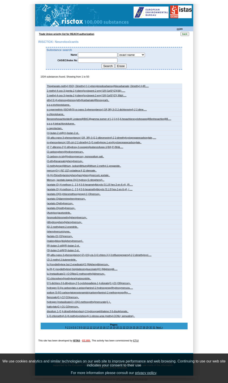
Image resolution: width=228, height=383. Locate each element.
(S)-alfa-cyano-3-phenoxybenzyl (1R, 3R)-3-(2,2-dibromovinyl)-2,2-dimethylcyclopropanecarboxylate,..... (101, 137)
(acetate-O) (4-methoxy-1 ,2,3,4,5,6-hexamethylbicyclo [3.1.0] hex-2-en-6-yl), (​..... (89, 189)
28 (144, 327)
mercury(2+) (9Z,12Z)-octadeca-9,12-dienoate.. (71, 170)
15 (101, 327)
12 (91, 327)
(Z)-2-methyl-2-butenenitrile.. (62, 259)
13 (94, 327)
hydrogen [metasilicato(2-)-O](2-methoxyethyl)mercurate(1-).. (79, 302)
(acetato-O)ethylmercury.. (60, 203)
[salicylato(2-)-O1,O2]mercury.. (63, 306)
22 (124, 327)
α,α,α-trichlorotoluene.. (59, 104)
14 (97, 327)
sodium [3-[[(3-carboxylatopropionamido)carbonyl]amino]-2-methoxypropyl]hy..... (89, 292)
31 (154, 327)
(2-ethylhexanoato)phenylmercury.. (65, 161)
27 (140, 327)
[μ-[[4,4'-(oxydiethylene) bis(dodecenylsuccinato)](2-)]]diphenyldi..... (82, 269)
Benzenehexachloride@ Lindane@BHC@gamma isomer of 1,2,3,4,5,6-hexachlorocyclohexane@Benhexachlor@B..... (109, 119)
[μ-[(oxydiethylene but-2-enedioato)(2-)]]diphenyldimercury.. (78, 264)
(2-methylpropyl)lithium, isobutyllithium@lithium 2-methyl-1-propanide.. (84, 165)
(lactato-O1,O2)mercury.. (60, 236)
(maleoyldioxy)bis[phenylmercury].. (65, 241)
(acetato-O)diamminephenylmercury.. (66, 198)
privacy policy (145, 373)
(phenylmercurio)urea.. (59, 231)
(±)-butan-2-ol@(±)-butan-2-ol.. (63, 133)
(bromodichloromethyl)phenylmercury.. (67, 217)
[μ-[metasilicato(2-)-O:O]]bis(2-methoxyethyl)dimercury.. (76, 273)
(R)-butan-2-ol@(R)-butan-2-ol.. (63, 245)
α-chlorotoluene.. (56, 114)
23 (127, 327)
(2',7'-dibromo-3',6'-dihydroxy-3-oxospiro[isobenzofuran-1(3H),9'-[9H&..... (85, 147)
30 (150, 327)
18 (111, 327)
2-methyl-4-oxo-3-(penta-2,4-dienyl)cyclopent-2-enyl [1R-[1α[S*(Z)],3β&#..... (86, 95)
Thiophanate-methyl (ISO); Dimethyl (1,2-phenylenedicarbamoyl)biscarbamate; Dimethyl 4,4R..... (98, 86)
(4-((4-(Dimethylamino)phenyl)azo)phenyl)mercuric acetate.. (78, 175)
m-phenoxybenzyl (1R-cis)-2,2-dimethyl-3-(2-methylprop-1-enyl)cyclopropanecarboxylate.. (94, 142)
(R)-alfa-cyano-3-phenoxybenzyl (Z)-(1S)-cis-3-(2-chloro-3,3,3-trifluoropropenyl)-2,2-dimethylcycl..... (99, 255)
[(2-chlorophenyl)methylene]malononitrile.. (69, 278)
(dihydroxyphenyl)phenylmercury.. (64, 222)
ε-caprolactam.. (55, 128)
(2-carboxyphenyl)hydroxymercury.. (65, 151)
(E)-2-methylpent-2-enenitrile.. (62, 226)
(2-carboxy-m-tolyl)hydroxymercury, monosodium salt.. (75, 156)
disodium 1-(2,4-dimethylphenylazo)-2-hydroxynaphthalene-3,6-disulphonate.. (87, 311)
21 (120, 327)
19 (114, 327)
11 (87, 327)
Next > (159, 327)
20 (117, 327)
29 (147, 327)
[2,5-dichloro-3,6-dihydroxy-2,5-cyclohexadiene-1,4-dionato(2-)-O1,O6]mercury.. (89, 283)
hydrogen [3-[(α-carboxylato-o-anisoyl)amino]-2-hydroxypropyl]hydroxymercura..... (90, 287)
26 (137, 327)
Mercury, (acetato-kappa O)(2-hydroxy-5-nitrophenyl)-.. (75, 180)
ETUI (135, 340)
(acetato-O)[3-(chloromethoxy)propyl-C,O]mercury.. (73, 194)
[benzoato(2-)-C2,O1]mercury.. (63, 297)
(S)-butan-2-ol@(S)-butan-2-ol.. (63, 250)
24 (131, 327)
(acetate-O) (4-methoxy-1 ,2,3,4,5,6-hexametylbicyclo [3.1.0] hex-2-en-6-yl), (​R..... (90, 184)
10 (84, 327)
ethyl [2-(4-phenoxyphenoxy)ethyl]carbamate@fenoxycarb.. (78, 100)
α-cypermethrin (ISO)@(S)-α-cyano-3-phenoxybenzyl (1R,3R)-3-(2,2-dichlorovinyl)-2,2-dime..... (97, 109)
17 (107, 327)
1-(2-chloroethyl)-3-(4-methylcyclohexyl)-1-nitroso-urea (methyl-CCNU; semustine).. (91, 316)
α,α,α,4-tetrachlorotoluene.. (61, 123)
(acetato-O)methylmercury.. (61, 208)
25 (134, 327)
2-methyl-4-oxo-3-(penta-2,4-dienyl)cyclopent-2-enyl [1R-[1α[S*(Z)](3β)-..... (86, 90)
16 (104, 327)
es (178, 28)
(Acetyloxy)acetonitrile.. (59, 212)
